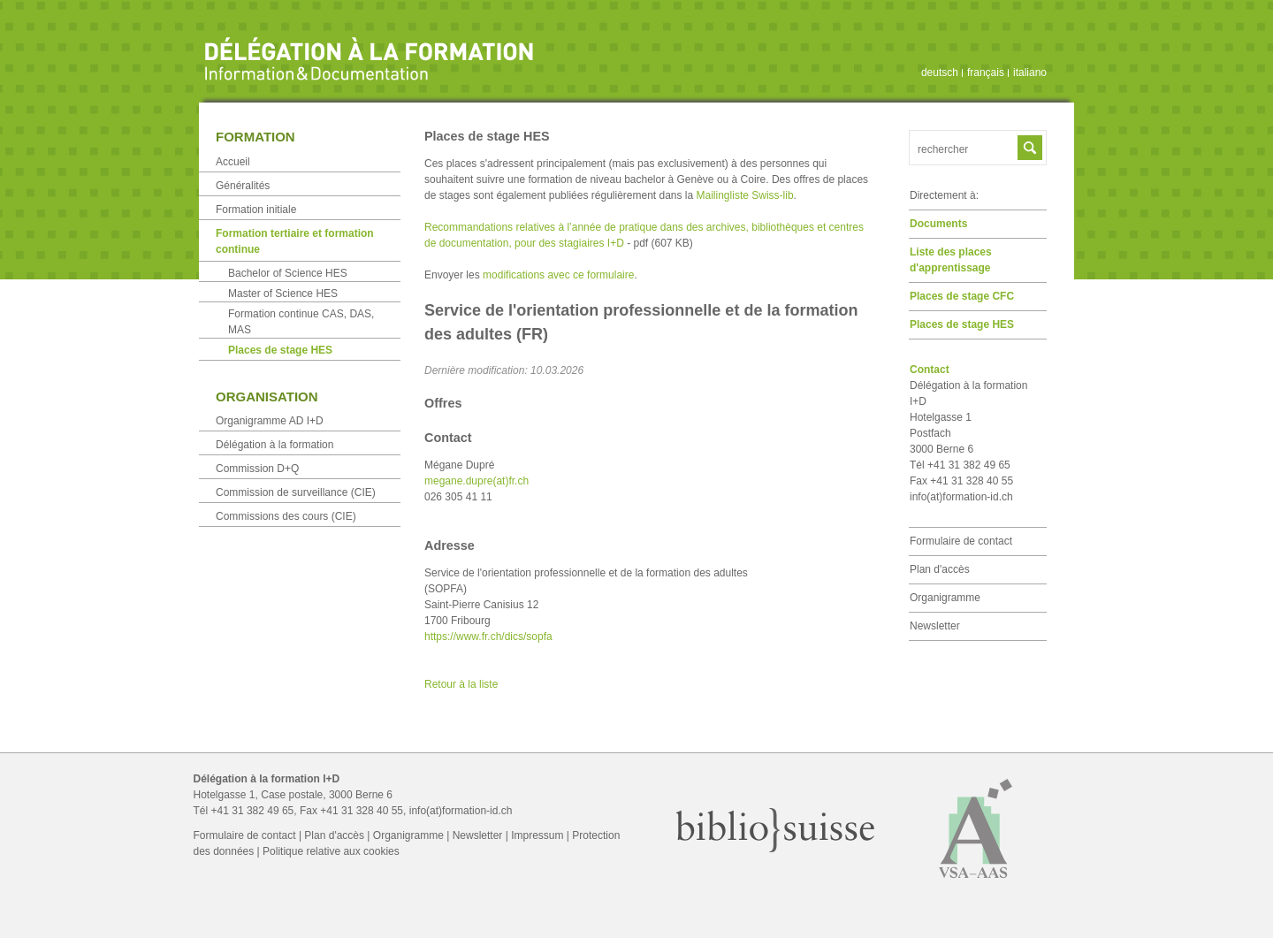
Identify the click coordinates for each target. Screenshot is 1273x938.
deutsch (939, 72)
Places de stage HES (962, 324)
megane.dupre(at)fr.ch (476, 481)
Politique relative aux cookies (331, 851)
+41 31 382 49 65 (252, 811)
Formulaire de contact (961, 541)
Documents (938, 223)
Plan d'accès (940, 569)
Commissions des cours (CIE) (286, 516)
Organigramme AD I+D (270, 421)
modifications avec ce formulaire (558, 275)
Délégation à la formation (274, 444)
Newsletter (935, 626)
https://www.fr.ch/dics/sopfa (488, 636)
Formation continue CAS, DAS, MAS (301, 322)
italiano (1030, 72)
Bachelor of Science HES (287, 273)
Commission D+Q (257, 468)
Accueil (233, 162)
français (985, 72)
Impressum (537, 835)
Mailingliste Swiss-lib (745, 195)
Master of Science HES (283, 293)
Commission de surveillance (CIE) (296, 492)
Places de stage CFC (962, 296)
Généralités (243, 185)
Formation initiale (256, 209)
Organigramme (945, 597)
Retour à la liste (461, 684)
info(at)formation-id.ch (961, 497)
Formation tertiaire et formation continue (295, 241)
